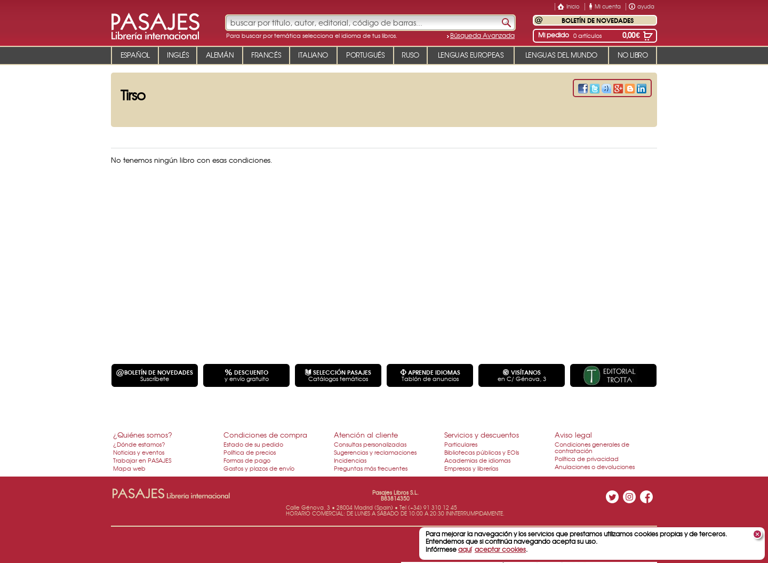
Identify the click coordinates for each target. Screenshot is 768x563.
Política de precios (249, 452)
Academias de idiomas (477, 460)
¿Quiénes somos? (142, 435)
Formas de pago (246, 460)
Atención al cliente (366, 435)
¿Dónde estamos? (139, 444)
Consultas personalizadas (370, 444)
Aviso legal (573, 435)
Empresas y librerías (471, 468)
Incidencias (350, 460)
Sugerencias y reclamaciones (375, 452)
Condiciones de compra (265, 435)
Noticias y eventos (138, 452)
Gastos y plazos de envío (258, 468)
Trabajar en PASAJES (142, 460)
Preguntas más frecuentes (370, 468)
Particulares (460, 444)
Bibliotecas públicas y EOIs (481, 452)
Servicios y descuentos (481, 435)
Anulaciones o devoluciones (595, 466)
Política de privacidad (587, 458)
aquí (464, 549)
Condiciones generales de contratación (592, 447)
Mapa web (129, 468)
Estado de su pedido (253, 444)
